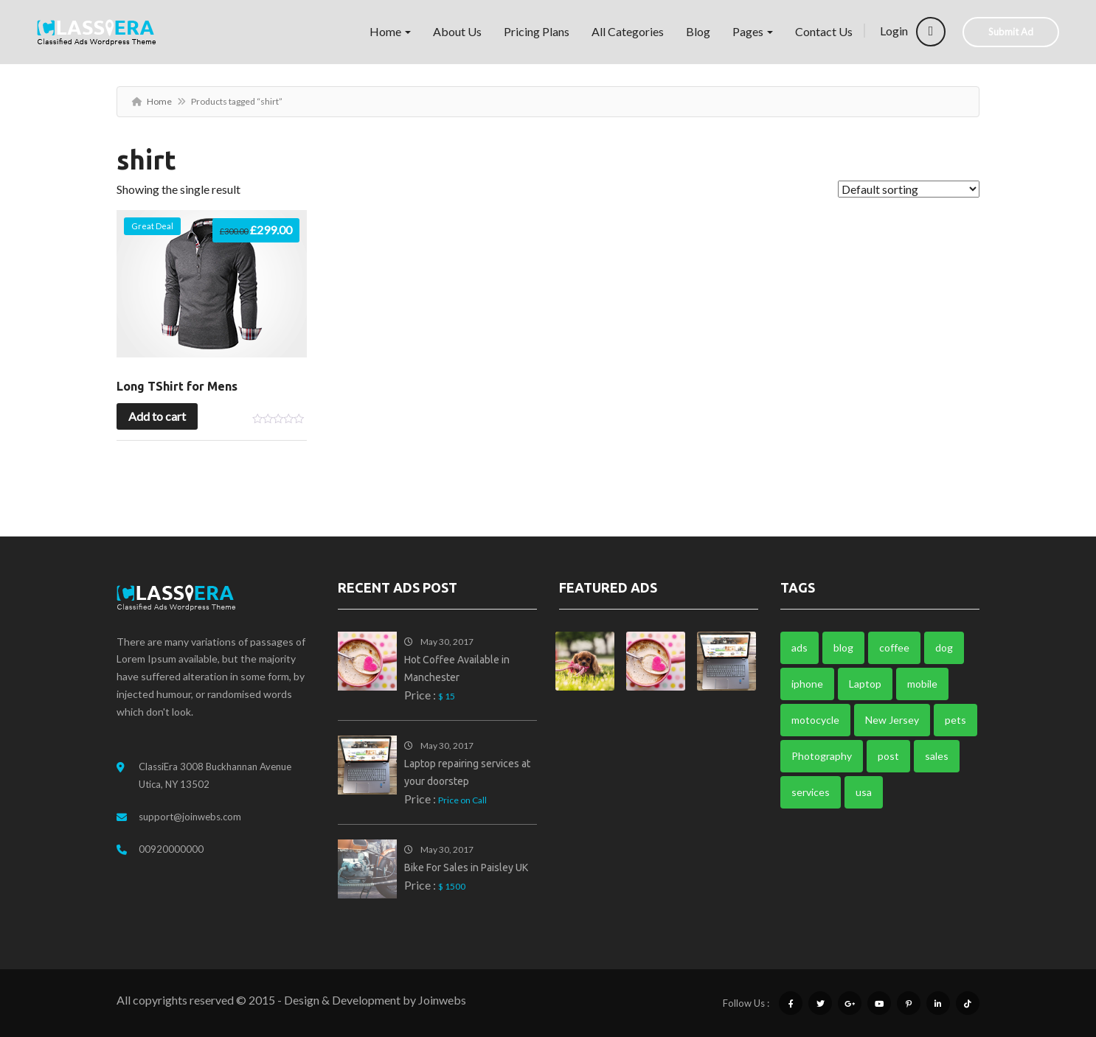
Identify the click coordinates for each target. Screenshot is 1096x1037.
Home (390, 31)
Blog (698, 31)
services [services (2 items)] (810, 792)
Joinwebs (442, 1000)
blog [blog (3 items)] (843, 647)
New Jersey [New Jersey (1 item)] (892, 719)
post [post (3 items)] (888, 756)
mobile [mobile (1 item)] (922, 683)
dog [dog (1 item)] (944, 647)
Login (913, 31)
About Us (457, 31)
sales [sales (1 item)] (936, 756)
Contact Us (824, 31)
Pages (752, 31)
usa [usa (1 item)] (864, 792)
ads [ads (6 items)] (799, 647)
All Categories (628, 31)
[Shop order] (908, 189)
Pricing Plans (536, 31)
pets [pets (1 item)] (955, 719)
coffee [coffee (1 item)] (894, 647)
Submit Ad (1010, 32)
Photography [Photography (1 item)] (821, 756)
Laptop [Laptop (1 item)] (865, 683)
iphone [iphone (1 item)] (807, 683)
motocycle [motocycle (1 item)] (815, 719)
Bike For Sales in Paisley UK (466, 867)
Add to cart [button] (157, 416)
